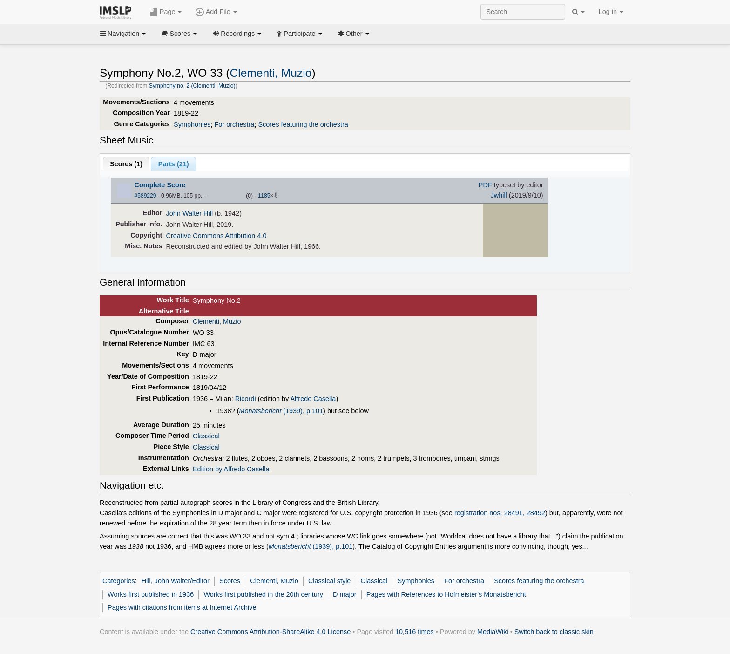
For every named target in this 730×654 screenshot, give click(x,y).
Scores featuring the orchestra (303, 124)
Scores (179, 33)
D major (345, 594)
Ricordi (245, 398)
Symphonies (192, 124)
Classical (206, 436)
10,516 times (414, 631)
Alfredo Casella (313, 398)
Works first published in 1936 (151, 594)
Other (353, 33)
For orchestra (235, 124)
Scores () (126, 164)
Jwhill (499, 195)
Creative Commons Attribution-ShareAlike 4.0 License (270, 631)
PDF (485, 185)
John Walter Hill (189, 213)
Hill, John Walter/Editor (176, 581)
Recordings (237, 33)
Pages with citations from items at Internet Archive (182, 607)
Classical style (329, 581)
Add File (216, 12)
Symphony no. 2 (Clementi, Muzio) (192, 85)
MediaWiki (492, 631)
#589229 (145, 195)
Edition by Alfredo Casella (231, 469)
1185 (264, 195)
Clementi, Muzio (271, 73)
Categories (118, 581)
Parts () (173, 164)
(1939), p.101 (281, 411)
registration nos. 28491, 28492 (499, 513)
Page (165, 12)
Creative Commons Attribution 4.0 (216, 235)
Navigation (123, 33)
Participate (299, 33)
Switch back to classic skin (554, 631)
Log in (611, 11)
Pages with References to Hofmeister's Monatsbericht (446, 594)
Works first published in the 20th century (263, 594)
